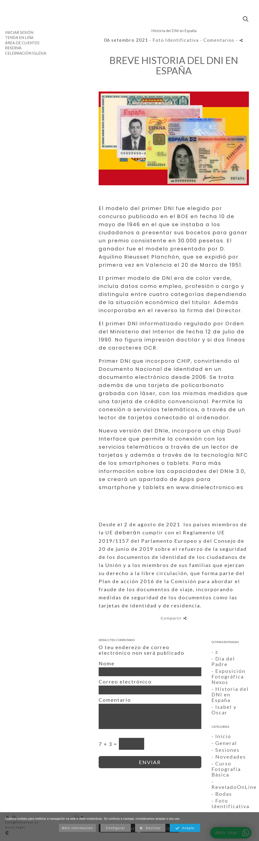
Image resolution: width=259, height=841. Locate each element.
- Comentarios (218, 40)
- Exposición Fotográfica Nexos (228, 676)
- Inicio (221, 736)
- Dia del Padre (223, 661)
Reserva (13, 48)
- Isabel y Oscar (223, 709)
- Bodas (221, 794)
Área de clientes (22, 42)
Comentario (115, 699)
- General (224, 743)
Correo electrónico (125, 681)
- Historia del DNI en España (230, 694)
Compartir (174, 618)
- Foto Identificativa (230, 803)
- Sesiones (225, 750)
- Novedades (228, 757)
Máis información (77, 828)
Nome (107, 663)
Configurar (115, 828)
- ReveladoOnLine (234, 784)
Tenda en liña (19, 37)
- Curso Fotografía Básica (226, 769)
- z (214, 652)
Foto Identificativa (176, 40)
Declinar (150, 828)
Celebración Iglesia (25, 53)
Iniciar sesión (19, 32)
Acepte (185, 828)
